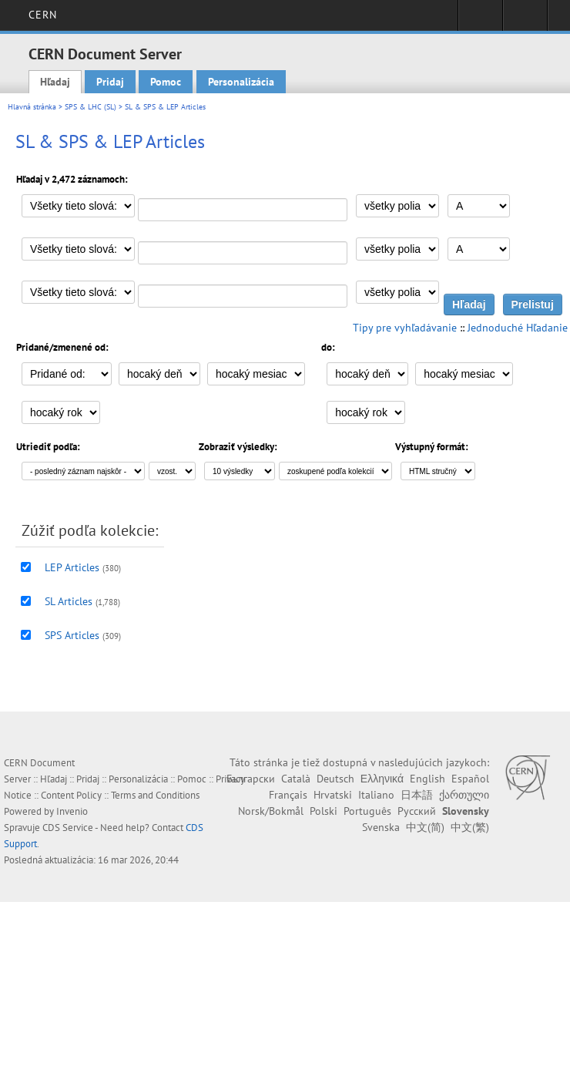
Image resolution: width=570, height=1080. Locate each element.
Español (470, 779)
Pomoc (165, 82)
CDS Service (67, 827)
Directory (525, 20)
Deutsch (335, 779)
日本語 (417, 795)
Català (295, 779)
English (427, 779)
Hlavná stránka (32, 107)
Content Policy (71, 795)
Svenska (381, 827)
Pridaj (110, 82)
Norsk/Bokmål (270, 811)
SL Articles (68, 601)
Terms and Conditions (155, 795)
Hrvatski (333, 795)
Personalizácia (241, 82)
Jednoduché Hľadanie (518, 328)
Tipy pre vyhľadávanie (405, 328)
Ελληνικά (382, 779)
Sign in (480, 20)
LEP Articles (72, 567)
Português (367, 811)
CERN (42, 15)
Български (250, 779)
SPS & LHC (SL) (90, 107)
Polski (323, 811)
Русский (416, 811)
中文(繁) (470, 827)
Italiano (376, 795)
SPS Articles (72, 635)
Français (288, 795)
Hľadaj (55, 82)
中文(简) (425, 827)
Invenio (72, 811)
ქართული (464, 795)
